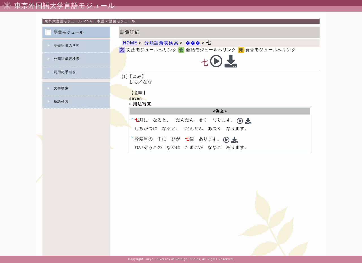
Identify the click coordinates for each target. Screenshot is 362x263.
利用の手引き (65, 72)
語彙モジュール (122, 21)
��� (193, 43)
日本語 (99, 21)
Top (67, 21)
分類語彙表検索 (67, 59)
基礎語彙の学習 (67, 46)
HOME (130, 43)
